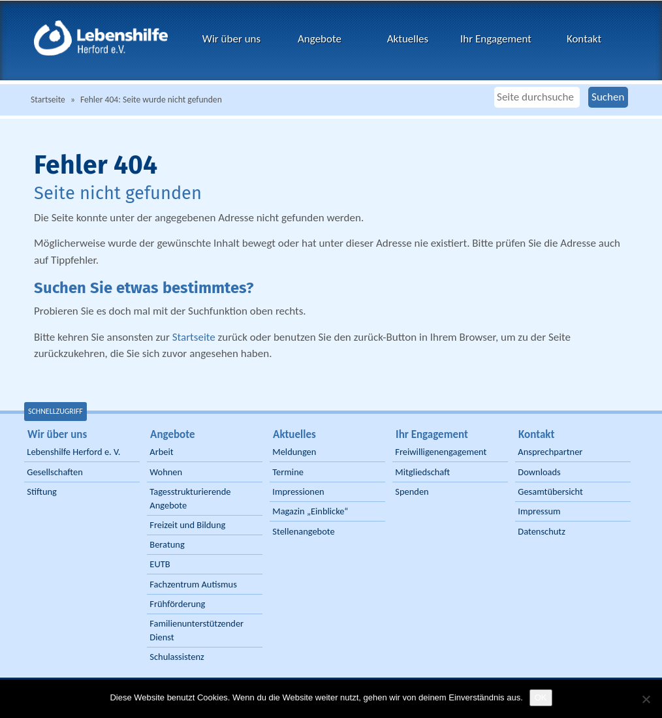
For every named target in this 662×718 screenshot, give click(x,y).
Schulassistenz (177, 657)
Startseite (48, 99)
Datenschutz (541, 531)
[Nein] (645, 699)
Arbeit (161, 452)
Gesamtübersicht (550, 491)
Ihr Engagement (495, 39)
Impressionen (298, 491)
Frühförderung (177, 604)
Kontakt (584, 39)
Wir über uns (231, 39)
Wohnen (166, 472)
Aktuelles (407, 39)
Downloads (539, 472)
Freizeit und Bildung (187, 525)
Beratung (167, 544)
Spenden (411, 491)
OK (541, 697)
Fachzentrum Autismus (193, 584)
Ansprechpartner (550, 452)
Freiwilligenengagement (440, 452)
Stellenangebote (303, 531)
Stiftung (42, 491)
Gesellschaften (54, 472)
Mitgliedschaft (422, 472)
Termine (288, 472)
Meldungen (294, 452)
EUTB (160, 564)
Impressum (539, 511)
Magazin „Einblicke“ (310, 511)
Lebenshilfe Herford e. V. (73, 452)
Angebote (319, 39)
